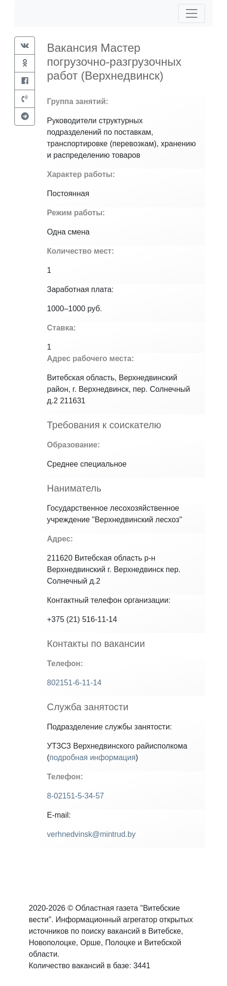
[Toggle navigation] (191, 13)
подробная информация (92, 757)
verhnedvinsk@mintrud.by (91, 834)
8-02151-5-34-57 (75, 796)
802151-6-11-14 (74, 683)
